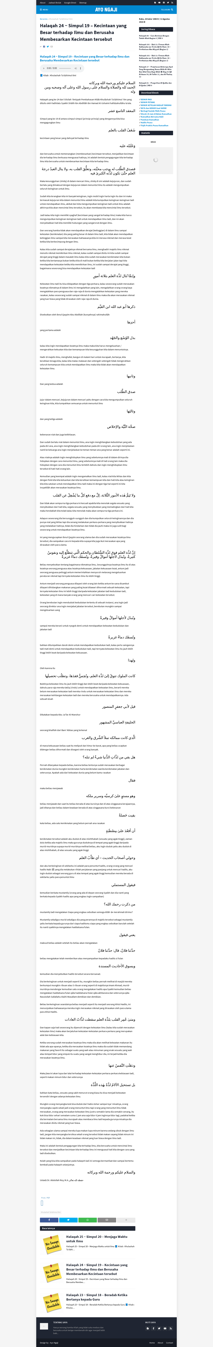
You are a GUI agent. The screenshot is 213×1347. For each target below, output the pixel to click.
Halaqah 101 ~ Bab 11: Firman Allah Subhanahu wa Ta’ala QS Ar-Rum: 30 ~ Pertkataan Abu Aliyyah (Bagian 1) (155, 47)
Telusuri (165, 9)
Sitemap (83, 2)
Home (152, 1342)
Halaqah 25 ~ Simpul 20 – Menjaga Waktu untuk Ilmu (96, 1238)
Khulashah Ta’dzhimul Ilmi (60, 19)
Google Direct (70, 2)
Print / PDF (45, 1198)
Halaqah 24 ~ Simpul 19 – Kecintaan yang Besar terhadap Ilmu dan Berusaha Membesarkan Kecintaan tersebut (84, 58)
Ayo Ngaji (54, 1342)
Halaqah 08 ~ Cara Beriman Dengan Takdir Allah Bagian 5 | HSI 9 (154, 37)
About (42, 2)
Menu (45, 9)
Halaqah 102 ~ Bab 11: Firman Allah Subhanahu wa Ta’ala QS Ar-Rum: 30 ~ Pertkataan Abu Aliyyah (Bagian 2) (155, 58)
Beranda (43, 19)
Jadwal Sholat (55, 2)
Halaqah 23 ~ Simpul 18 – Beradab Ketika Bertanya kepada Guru (96, 1297)
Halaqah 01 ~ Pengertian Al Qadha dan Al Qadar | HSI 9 (155, 84)
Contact (169, 1342)
